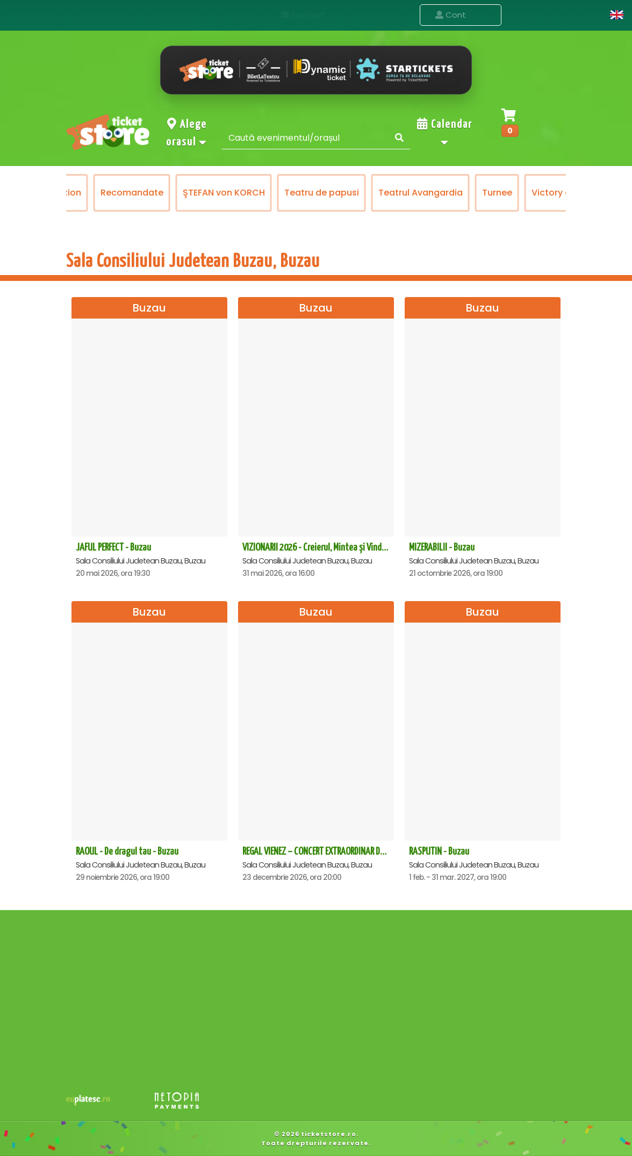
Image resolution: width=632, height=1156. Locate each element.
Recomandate (169, 192)
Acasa (392, 14)
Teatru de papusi (359, 192)
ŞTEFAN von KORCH (261, 192)
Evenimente (460, 15)
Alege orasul (186, 133)
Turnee (535, 192)
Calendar (444, 133)
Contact (533, 14)
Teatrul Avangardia (458, 192)
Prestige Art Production (68, 192)
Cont (585, 14)
